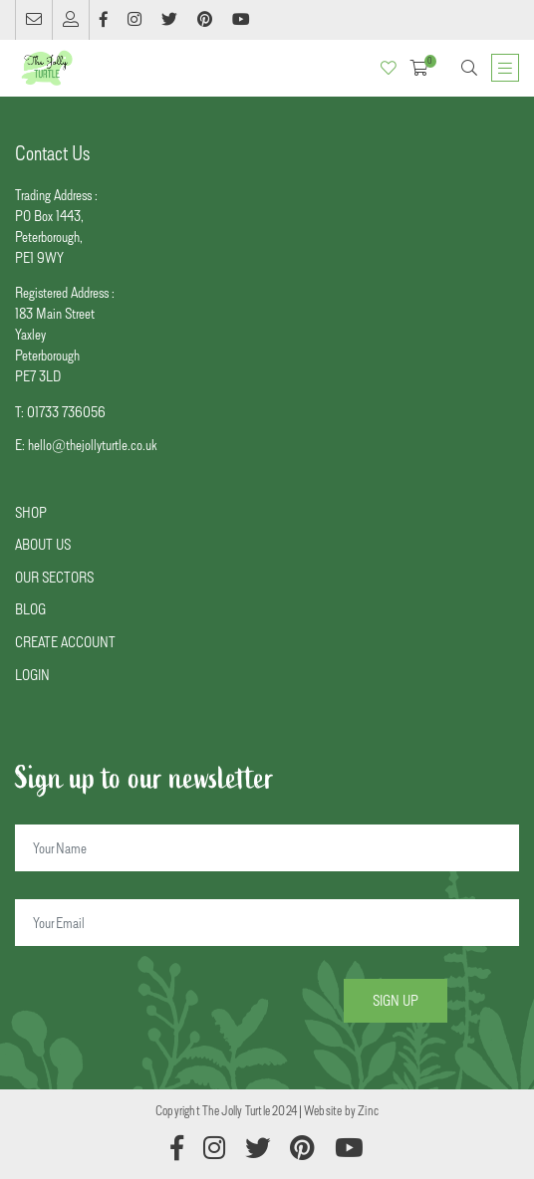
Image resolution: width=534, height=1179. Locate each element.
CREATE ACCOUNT (65, 641)
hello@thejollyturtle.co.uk (92, 444)
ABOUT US (43, 544)
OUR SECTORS (54, 577)
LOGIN (32, 674)
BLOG (30, 608)
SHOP (31, 512)
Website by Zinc (341, 1110)
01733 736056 (66, 411)
